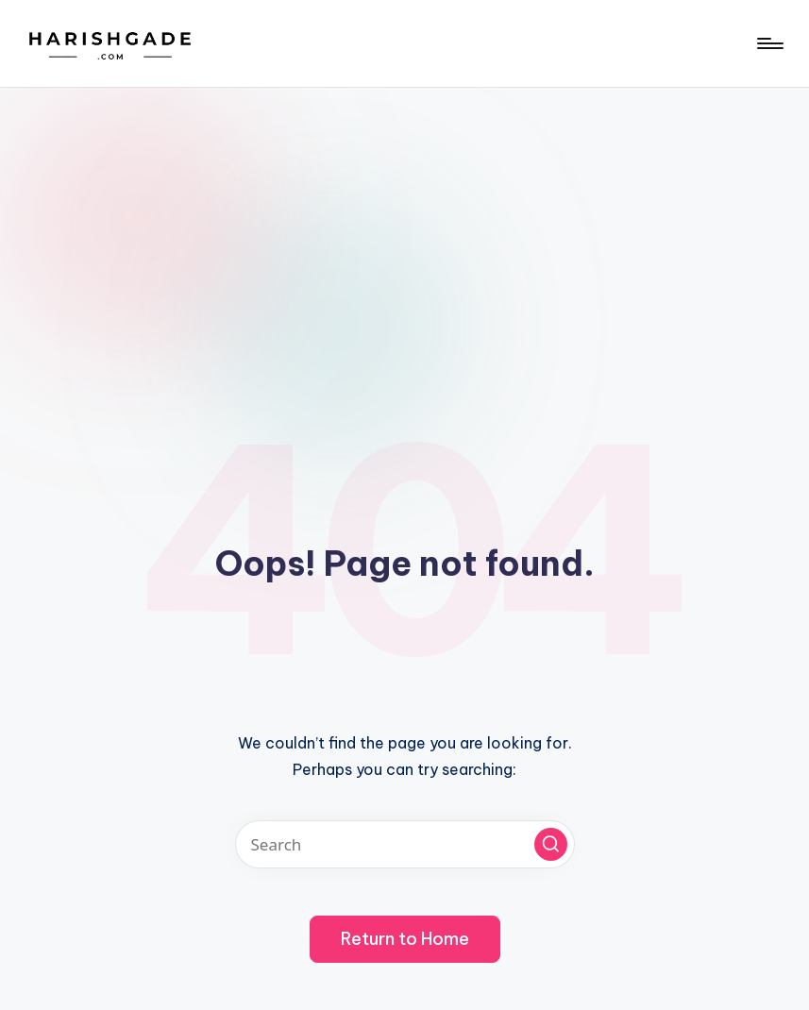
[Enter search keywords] (405, 844)
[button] (550, 844)
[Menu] (769, 43)
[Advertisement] (404, 229)
